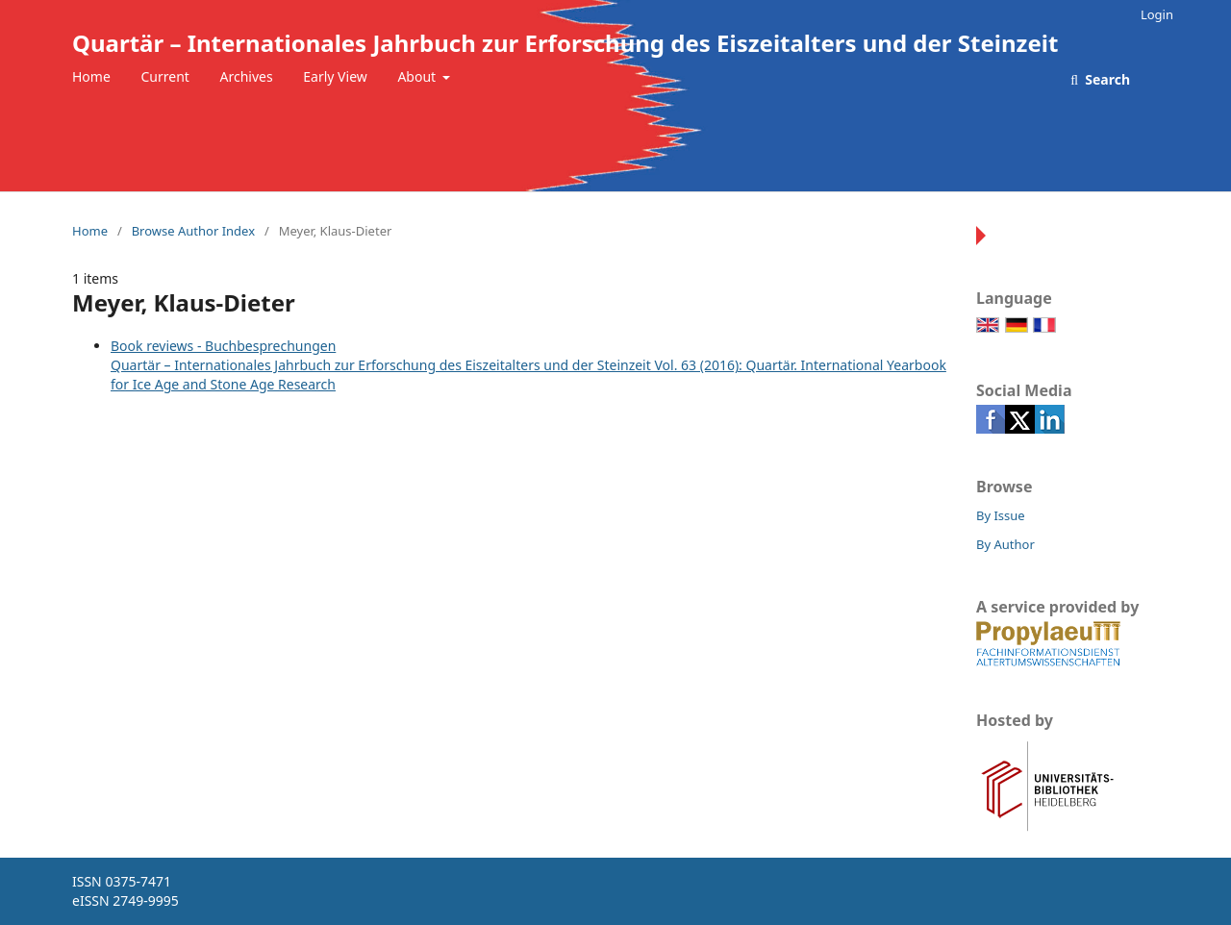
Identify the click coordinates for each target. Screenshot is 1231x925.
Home (91, 76)
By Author (1005, 544)
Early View (334, 76)
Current (164, 76)
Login (1157, 14)
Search (1106, 79)
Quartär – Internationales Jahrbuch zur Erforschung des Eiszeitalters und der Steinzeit (565, 43)
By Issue (1000, 515)
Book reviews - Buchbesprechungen (223, 346)
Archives (246, 76)
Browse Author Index (193, 230)
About (418, 76)
